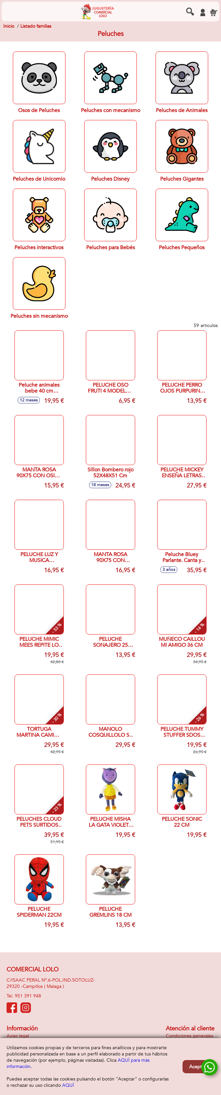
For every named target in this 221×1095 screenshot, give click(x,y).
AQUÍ (68, 1085)
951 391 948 (28, 996)
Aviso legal (18, 1036)
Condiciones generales (189, 1036)
